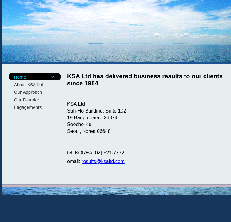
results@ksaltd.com (103, 161)
